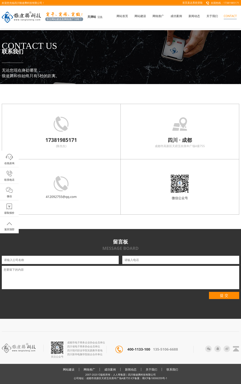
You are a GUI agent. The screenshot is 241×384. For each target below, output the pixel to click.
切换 (100, 16)
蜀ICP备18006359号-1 (154, 378)
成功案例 (110, 369)
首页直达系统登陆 (192, 2)
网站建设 (68, 369)
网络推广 (89, 369)
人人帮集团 (119, 374)
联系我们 (172, 369)
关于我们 (151, 369)
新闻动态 (131, 369)
